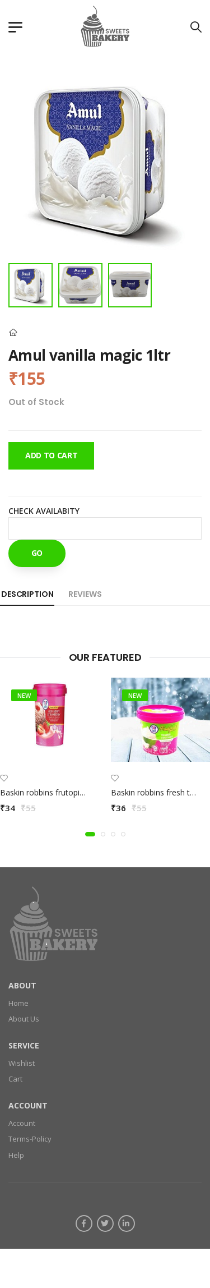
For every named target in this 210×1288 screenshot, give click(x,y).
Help (16, 1155)
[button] (90, 834)
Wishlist (21, 1063)
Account (21, 1123)
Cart (15, 1079)
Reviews (84, 594)
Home (18, 1003)
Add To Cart (51, 455)
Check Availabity (44, 510)
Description (27, 594)
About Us (23, 1019)
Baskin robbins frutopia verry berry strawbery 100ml (94, 792)
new (24, 695)
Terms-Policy (30, 1139)
